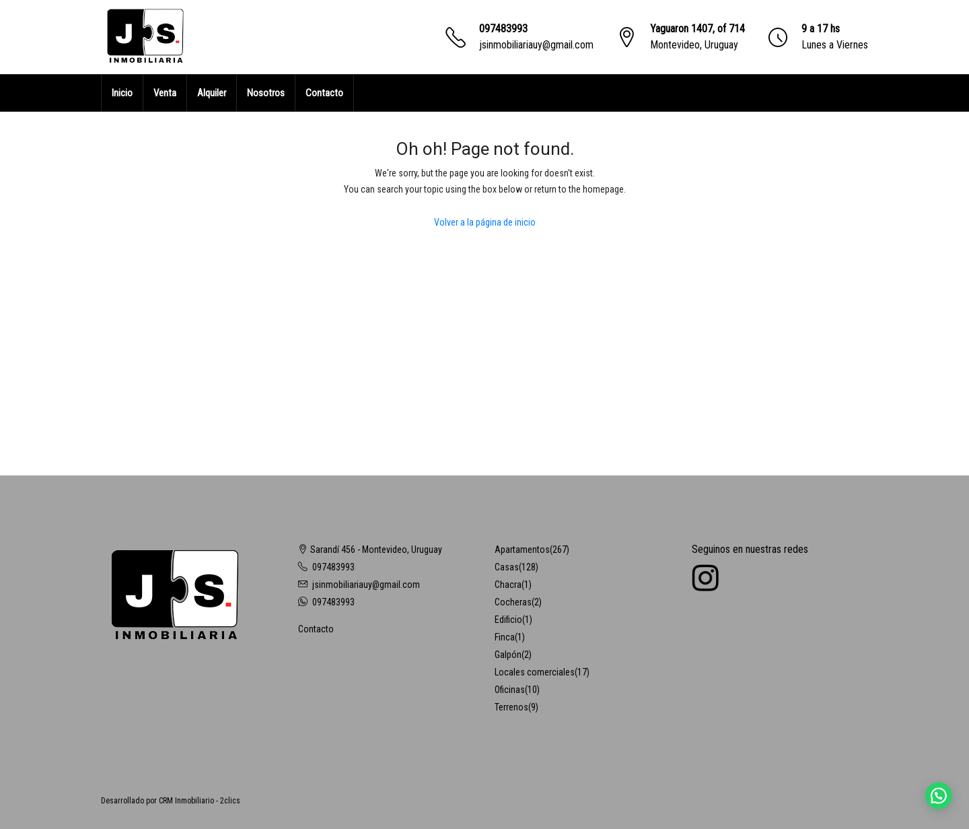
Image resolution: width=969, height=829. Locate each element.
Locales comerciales (535, 672)
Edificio (508, 619)
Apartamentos (522, 549)
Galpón (508, 654)
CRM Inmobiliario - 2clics (199, 800)
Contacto (324, 93)
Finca (505, 637)
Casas (507, 567)
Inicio (122, 93)
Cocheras (513, 602)
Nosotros (266, 93)
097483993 (503, 28)
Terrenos (511, 707)
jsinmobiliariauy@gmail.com (536, 44)
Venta (164, 93)
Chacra (508, 584)
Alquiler (211, 93)
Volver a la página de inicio (485, 222)
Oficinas (510, 689)
